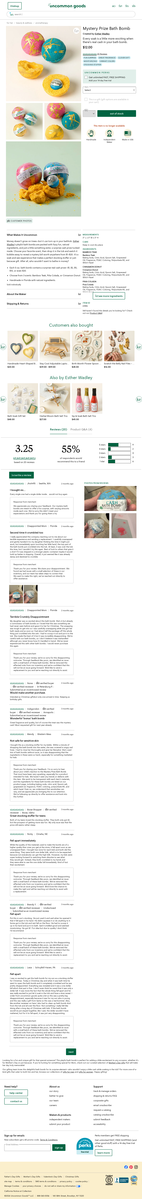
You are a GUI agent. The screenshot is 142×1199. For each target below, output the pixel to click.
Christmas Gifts (72, 1176)
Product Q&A (96, 313)
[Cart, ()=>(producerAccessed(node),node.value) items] (133, 5)
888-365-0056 (43, 1196)
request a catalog (102, 1110)
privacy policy (66, 1181)
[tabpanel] (71, 747)
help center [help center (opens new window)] (16, 1092)
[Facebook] (126, 1166)
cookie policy (81, 1181)
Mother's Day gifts (117, 1063)
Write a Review (21, 475)
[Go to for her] (10, 23)
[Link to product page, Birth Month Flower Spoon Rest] (87, 346)
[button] (76, 31)
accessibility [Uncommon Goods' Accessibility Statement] (99, 1124)
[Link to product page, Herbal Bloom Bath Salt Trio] (55, 398)
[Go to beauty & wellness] (24, 23)
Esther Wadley (102, 33)
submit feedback (101, 1119)
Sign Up (59, 1147)
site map (8, 1181)
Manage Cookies (11, 1186)
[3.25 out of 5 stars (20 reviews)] (95, 54)
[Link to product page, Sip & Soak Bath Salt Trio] (87, 398)
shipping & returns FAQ (105, 1095)
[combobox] (71, 14)
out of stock (117, 113)
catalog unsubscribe (103, 1114)
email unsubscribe (102, 1105)
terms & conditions (23, 1181)
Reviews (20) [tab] (58, 429)
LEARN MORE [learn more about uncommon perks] (103, 1152)
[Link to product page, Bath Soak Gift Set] (22, 398)
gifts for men (68, 1072)
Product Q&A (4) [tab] (81, 429)
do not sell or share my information (62, 1186)
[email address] (27, 1147)
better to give (56, 1095)
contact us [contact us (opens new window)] (16, 1101)
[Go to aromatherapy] (42, 23)
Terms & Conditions (49, 1140)
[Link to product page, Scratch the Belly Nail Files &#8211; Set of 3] (119, 346)
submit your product (59, 1124)
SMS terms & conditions (45, 1181)
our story (53, 1091)
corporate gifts (100, 1100)
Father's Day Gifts (12, 1176)
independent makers (59, 1119)
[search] (11, 14)
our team (54, 1100)
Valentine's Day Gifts (53, 1176)
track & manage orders (104, 1091)
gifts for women (86, 1072)
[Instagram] (136, 1166)
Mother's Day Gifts (32, 1176)
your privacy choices (32, 1186)
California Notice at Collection (17, 1191)
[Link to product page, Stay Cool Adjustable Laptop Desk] (55, 346)
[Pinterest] (131, 1166)
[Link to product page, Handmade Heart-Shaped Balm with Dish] (22, 346)
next (71, 1051)
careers (53, 1105)
